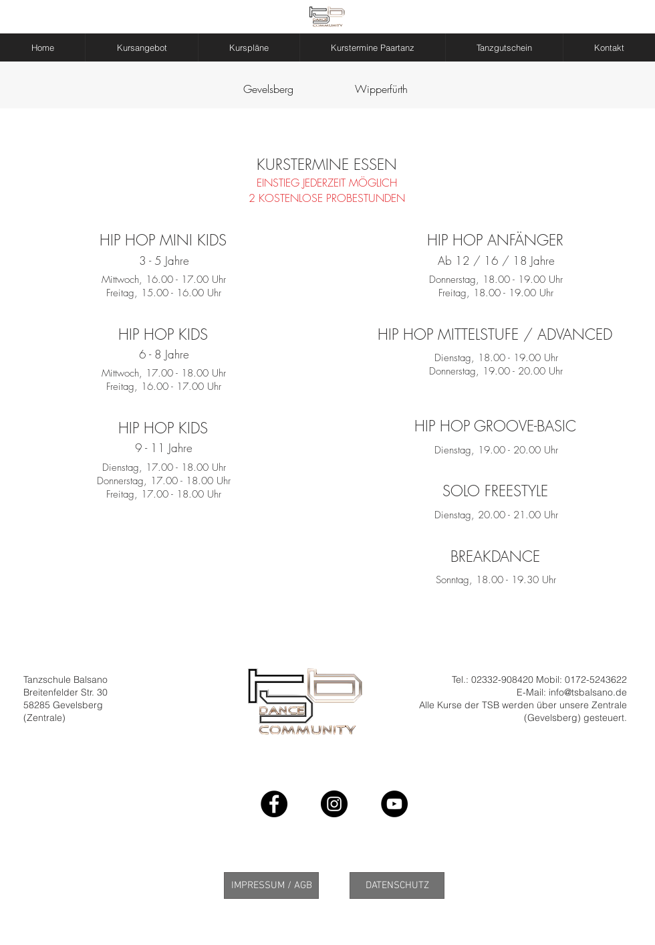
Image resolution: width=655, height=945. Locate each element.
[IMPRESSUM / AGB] (271, 885)
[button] (142, 47)
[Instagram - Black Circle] (334, 804)
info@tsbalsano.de (588, 692)
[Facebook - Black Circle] (274, 804)
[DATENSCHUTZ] (397, 885)
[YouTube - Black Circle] (394, 804)
